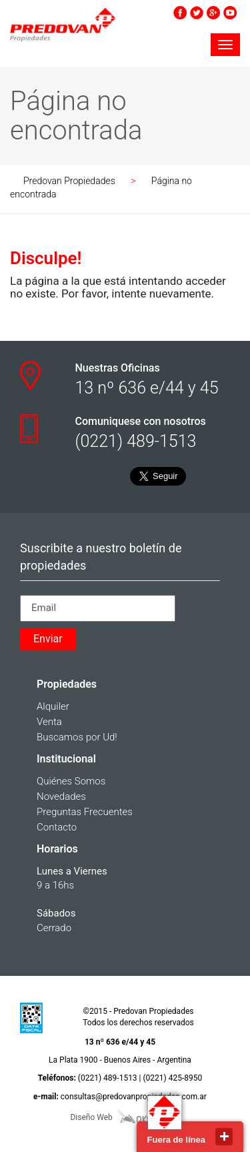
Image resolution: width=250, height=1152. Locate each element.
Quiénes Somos (71, 781)
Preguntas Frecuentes (85, 812)
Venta (49, 722)
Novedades (61, 796)
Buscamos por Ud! (77, 737)
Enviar (48, 638)
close (224, 1136)
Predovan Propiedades (69, 180)
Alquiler (53, 706)
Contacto (57, 827)
